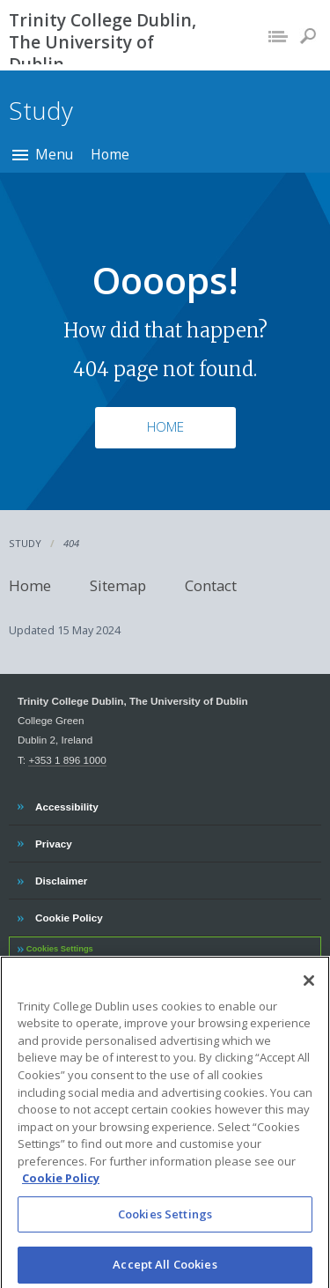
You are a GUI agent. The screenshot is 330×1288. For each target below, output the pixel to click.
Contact (211, 585)
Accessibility (66, 804)
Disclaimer (60, 878)
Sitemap (118, 585)
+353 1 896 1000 (67, 760)
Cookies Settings (59, 948)
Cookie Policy (68, 915)
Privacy (53, 841)
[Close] (309, 986)
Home (110, 154)
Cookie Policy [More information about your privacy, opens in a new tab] (60, 1185)
